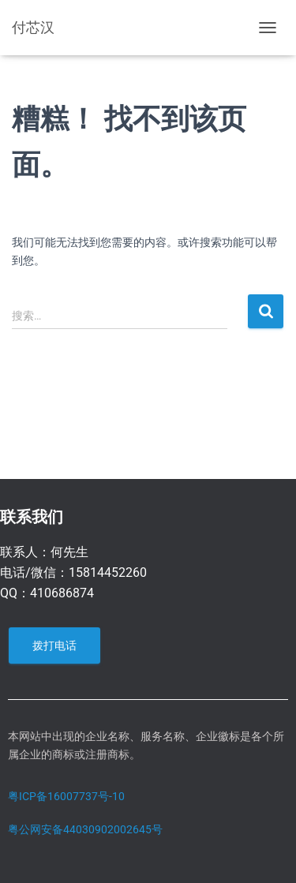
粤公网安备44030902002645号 (85, 829)
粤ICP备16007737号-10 (66, 796)
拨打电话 (54, 645)
